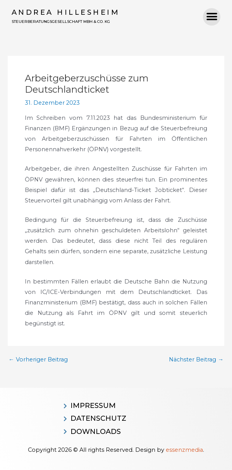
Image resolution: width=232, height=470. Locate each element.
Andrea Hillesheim (66, 12)
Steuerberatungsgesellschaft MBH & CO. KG (61, 21)
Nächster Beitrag (196, 360)
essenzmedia (184, 449)
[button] (211, 17)
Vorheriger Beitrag (38, 360)
